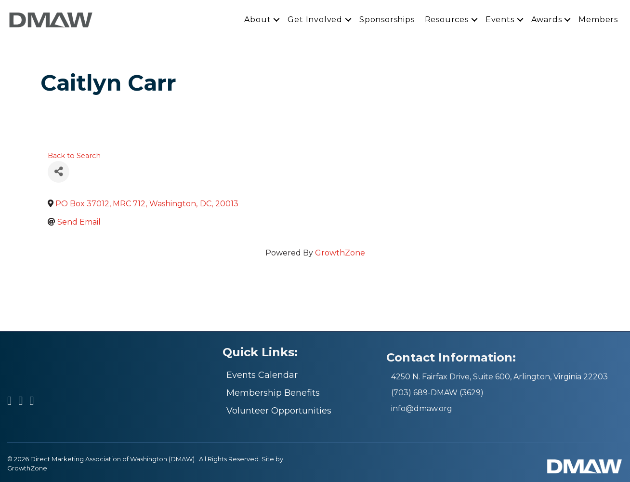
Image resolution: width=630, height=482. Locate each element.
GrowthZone (340, 252)
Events (500, 19)
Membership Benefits (273, 393)
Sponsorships (387, 19)
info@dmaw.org (421, 408)
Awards (546, 19)
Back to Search (74, 155)
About (257, 19)
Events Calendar (262, 375)
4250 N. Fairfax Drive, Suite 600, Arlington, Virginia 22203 (499, 376)
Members (598, 19)
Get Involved (315, 19)
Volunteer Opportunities (278, 410)
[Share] (58, 172)
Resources (447, 19)
